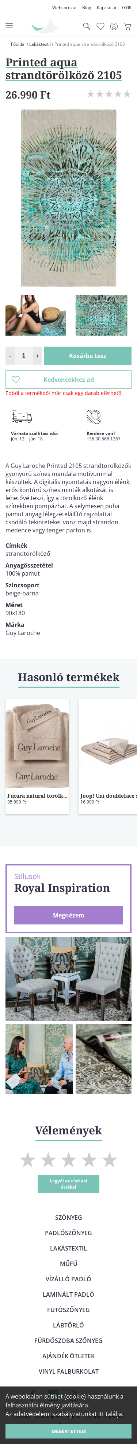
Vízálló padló (68, 1279)
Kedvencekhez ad (52, 379)
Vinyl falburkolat (69, 1371)
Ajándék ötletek (68, 1356)
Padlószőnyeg (68, 1233)
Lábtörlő (68, 1325)
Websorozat (64, 7)
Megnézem (68, 915)
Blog (86, 7)
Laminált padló (68, 1294)
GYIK (127, 7)
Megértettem (69, 1431)
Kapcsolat (107, 7)
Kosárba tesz (87, 356)
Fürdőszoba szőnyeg (68, 1341)
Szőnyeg (68, 1218)
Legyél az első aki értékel (68, 1184)
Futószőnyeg (68, 1310)
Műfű (68, 1264)
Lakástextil (40, 44)
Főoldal (18, 44)
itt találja (110, 1414)
